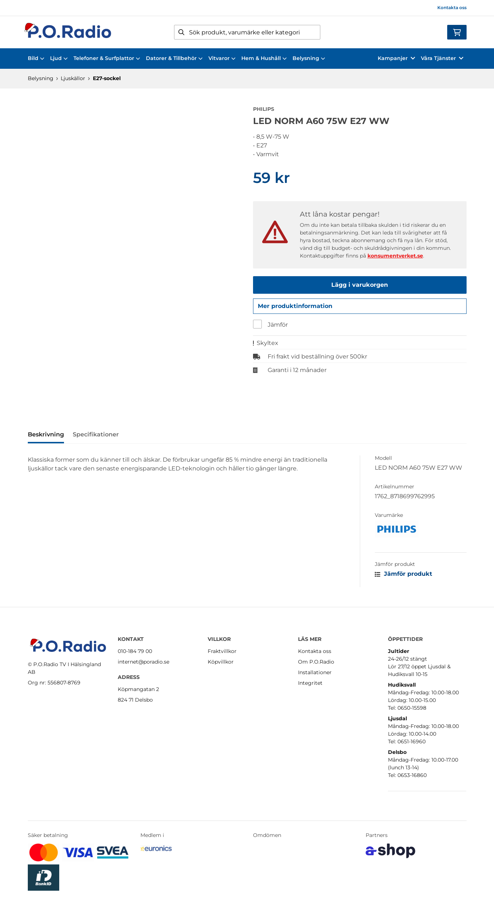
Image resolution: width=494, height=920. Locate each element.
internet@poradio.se (143, 661)
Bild (36, 58)
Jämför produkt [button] (403, 575)
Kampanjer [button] (396, 58)
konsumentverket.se (395, 255)
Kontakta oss (452, 7)
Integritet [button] (310, 683)
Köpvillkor (221, 661)
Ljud (59, 58)
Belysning (309, 58)
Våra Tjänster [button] (442, 58)
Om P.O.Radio (316, 661)
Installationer (315, 672)
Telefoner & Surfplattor (106, 58)
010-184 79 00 (135, 651)
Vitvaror (221, 58)
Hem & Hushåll (264, 58)
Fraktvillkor (222, 651)
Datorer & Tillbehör (174, 58)
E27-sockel (107, 78)
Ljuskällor (73, 78)
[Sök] (247, 32)
